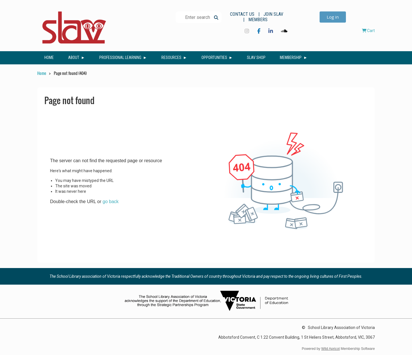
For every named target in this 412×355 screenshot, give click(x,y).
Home (41, 73)
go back (111, 201)
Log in (333, 17)
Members (258, 19)
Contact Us (242, 14)
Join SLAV (273, 14)
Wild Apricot (330, 349)
